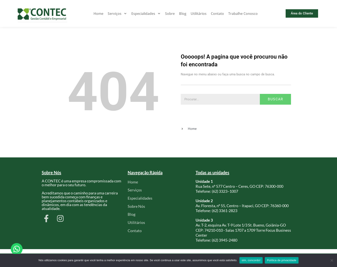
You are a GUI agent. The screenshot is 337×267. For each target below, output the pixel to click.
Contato (217, 13)
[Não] (331, 260)
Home (98, 13)
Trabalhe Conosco (243, 13)
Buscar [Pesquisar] (275, 99)
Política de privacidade (281, 260)
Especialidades (146, 13)
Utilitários (199, 13)
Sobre (170, 13)
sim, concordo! (251, 260)
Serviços (117, 13)
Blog (182, 13)
